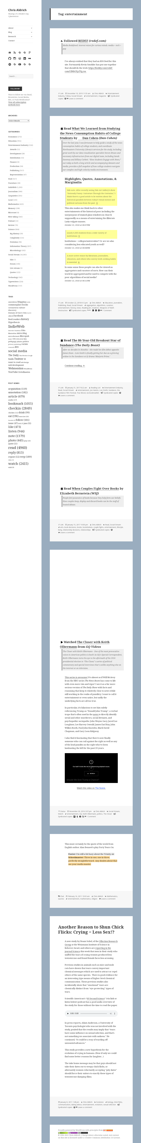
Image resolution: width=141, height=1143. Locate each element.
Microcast (12, 212)
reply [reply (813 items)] (16, 452)
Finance (13, 162)
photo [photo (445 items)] (15, 440)
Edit (11, 260)
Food (10, 179)
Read (69, 305)
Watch (60, 814)
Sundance (112, 390)
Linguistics (13, 196)
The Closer (107, 814)
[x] (83, 816)
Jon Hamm (94, 390)
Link (61, 93)
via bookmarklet (93, 393)
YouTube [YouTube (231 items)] (13, 371)
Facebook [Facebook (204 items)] (18, 315)
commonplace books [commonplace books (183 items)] (18, 304)
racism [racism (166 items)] (25, 344)
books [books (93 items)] (28, 302)
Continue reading (75, 365)
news (79, 308)
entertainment (92, 96)
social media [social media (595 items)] (17, 351)
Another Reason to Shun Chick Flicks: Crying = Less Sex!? (91, 929)
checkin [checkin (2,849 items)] (20, 408)
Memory (11, 208)
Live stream (15, 268)
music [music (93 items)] (10, 339)
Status (62, 811)
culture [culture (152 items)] (22, 307)
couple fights (98, 527)
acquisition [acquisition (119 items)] (17, 388)
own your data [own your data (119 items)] (21, 339)
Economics (12, 137)
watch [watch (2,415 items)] (18, 463)
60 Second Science (96, 998)
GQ (80, 814)
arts (61, 527)
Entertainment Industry (18, 145)
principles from (101, 1130)
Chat (62, 896)
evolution (98, 1104)
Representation (16, 174)
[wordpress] (65, 98)
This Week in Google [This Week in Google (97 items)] (25, 355)
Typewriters (13, 281)
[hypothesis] (93, 310)
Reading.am (86, 308)
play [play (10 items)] (27, 441)
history (73, 308)
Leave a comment (76, 98)
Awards (13, 149)
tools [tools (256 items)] (11, 359)
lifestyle (120, 527)
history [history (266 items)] (25, 319)
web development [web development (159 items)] (16, 365)
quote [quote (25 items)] (12, 443)
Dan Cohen (88, 138)
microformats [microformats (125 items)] (13, 336)
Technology (13, 277)
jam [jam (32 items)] (27, 423)
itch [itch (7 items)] (20, 423)
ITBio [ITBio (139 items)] (23, 330)
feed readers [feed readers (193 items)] (14, 319)
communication (64, 1104)
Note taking (13, 217)
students (95, 308)
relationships (86, 530)
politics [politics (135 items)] (26, 341)
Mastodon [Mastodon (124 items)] (12, 333)
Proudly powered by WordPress (71, 1130)
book (89, 310)
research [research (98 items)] (11, 347)
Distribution (15, 158)
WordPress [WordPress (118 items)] (28, 369)
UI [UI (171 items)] (25, 359)
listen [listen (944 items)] (16, 431)
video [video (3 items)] (11, 460)
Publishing (14, 170)
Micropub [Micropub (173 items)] (24, 336)
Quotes (13, 272)
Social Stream (14, 254)
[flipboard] (74, 816)
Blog (10, 32)
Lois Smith (103, 390)
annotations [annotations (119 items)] (12, 302)
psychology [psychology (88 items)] (17, 344)
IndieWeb (12, 187)
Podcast (11, 221)
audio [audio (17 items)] (12, 400)
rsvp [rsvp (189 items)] (26, 456)
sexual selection (109, 1104)
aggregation (91, 305)
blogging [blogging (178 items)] (21, 301)
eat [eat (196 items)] (13, 416)
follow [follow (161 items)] (22, 419)
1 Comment (107, 310)
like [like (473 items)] (14, 427)
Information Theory (18, 246)
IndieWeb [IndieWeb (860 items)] (16, 326)
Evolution (14, 242)
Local (10, 200)
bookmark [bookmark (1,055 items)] (20, 403)
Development (15, 153)
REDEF (83, 41)
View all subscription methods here (17, 103)
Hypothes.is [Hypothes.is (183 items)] (14, 322)
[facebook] (80, 816)
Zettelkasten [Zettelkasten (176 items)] (24, 372)
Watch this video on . (91, 788)
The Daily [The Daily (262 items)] (13, 355)
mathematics (85, 899)
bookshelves (88, 527)
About (10, 28)
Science (11, 229)
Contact (11, 40)
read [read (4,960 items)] (17, 447)
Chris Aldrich (17, 10)
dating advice (76, 1104)
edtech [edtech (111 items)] (10, 316)
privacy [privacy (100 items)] (11, 344)
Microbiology (15, 250)
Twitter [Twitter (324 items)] (18, 359)
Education (12, 141)
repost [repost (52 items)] (13, 456)
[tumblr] (77, 816)
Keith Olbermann (89, 814)
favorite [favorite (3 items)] (11, 420)
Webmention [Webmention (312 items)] (15, 368)
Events (13, 264)
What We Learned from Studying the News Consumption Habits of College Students (90, 133)
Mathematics (13, 204)
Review (11, 225)
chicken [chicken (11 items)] (13, 413)
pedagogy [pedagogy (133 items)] (12, 341)
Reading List (95, 387)
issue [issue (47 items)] (13, 423)
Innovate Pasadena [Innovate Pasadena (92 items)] (14, 330)
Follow (67, 96)
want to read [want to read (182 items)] (14, 362)
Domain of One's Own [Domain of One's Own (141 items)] (17, 313)
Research (12, 36)
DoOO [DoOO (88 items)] (29, 313)
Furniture (12, 183)
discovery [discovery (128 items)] (12, 310)
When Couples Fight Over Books (95, 488)
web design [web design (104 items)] (25, 362)
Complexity (14, 238)
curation (109, 305)
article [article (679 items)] (16, 396)
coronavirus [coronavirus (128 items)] (13, 308)
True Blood (81, 393)
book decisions (70, 527)
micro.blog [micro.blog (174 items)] (22, 333)
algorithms (101, 305)
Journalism (13, 191)
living (60, 530)
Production (14, 166)
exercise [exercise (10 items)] (24, 416)
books (79, 527)
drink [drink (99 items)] (24, 412)
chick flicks (118, 1102)
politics (100, 814)
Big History (14, 233)
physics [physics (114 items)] (19, 341)
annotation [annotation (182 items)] (18, 392)
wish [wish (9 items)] (11, 467)
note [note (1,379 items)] (16, 436)
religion (94, 899)
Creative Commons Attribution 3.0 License (102, 1138)
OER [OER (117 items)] (14, 339)
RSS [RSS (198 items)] (17, 347)
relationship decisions (71, 530)
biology (110, 1102)
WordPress (12, 286)
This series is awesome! (76, 677)
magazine (102, 96)
